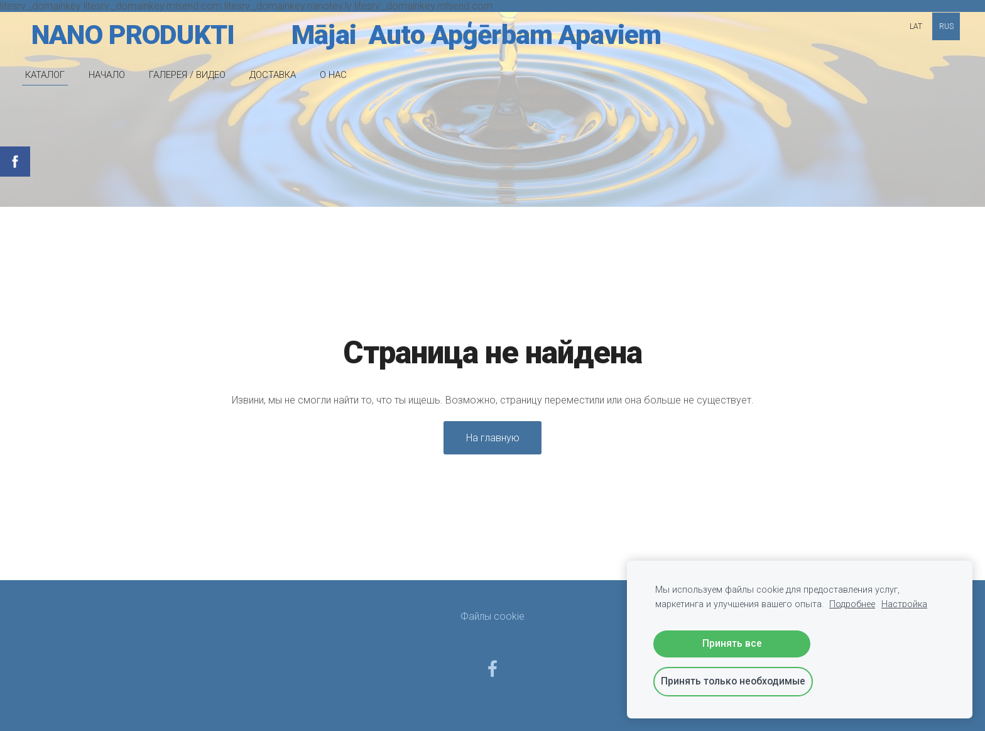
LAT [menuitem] (916, 26)
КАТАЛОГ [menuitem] (45, 74)
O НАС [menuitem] (333, 74)
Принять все (732, 643)
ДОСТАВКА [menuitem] (272, 74)
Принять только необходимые (733, 681)
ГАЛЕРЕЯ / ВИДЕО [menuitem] (187, 74)
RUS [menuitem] (946, 26)
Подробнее (852, 604)
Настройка (904, 604)
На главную (493, 438)
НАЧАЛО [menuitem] (107, 74)
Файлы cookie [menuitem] (492, 616)
